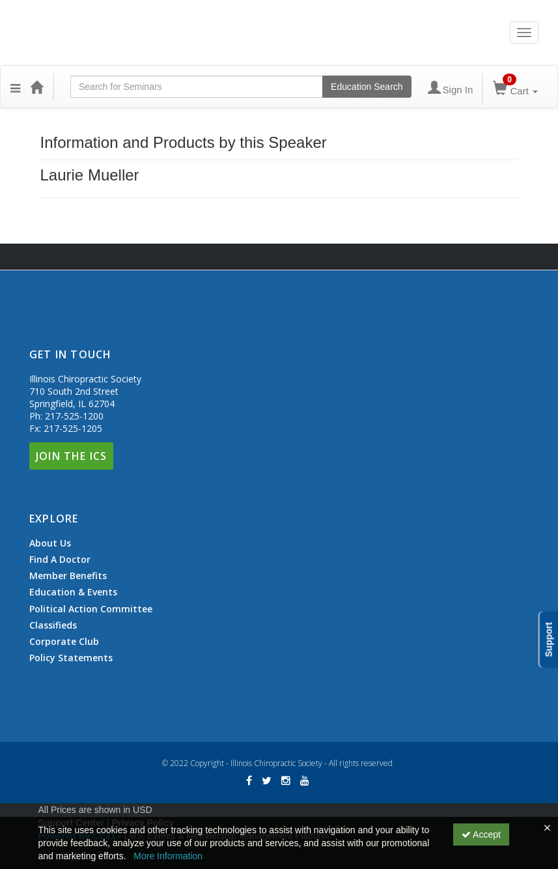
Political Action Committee (90, 609)
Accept (481, 834)
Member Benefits (68, 576)
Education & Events (73, 592)
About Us (50, 543)
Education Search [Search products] (367, 86)
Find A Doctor (60, 559)
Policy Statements (71, 657)
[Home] (36, 86)
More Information (167, 856)
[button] (15, 86)
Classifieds (53, 625)
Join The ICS (71, 456)
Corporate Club (64, 642)
